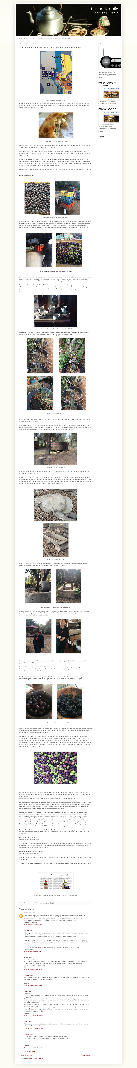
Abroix (26, 991)
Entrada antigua (87, 1055)
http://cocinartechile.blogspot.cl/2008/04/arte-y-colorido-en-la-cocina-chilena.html (44, 820)
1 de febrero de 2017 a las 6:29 (33, 1048)
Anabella (26, 930)
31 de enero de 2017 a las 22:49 (33, 1016)
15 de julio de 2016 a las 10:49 (33, 925)
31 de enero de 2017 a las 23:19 (33, 1028)
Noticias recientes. (37, 38)
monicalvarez (28, 913)
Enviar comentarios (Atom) (35, 1058)
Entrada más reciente (26, 1055)
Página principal (23, 38)
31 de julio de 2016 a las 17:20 (33, 985)
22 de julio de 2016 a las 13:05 (33, 969)
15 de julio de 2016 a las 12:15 (33, 951)
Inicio (57, 1055)
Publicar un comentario (28, 1051)
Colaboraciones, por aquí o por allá (58, 38)
